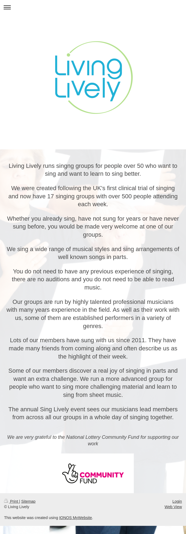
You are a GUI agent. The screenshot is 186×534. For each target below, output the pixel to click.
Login (177, 501)
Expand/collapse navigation (93, 7)
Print (11, 501)
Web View (173, 507)
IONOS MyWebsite (75, 518)
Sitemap (28, 501)
